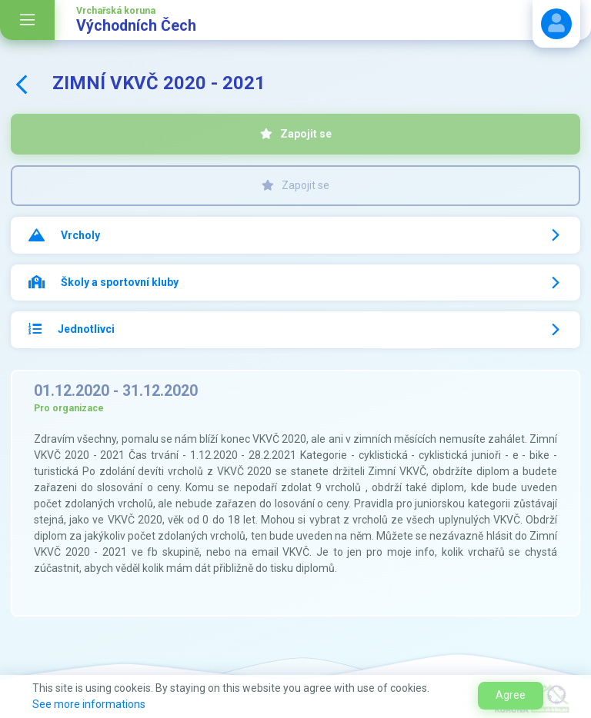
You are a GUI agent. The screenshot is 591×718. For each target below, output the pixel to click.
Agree (511, 695)
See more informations (88, 704)
